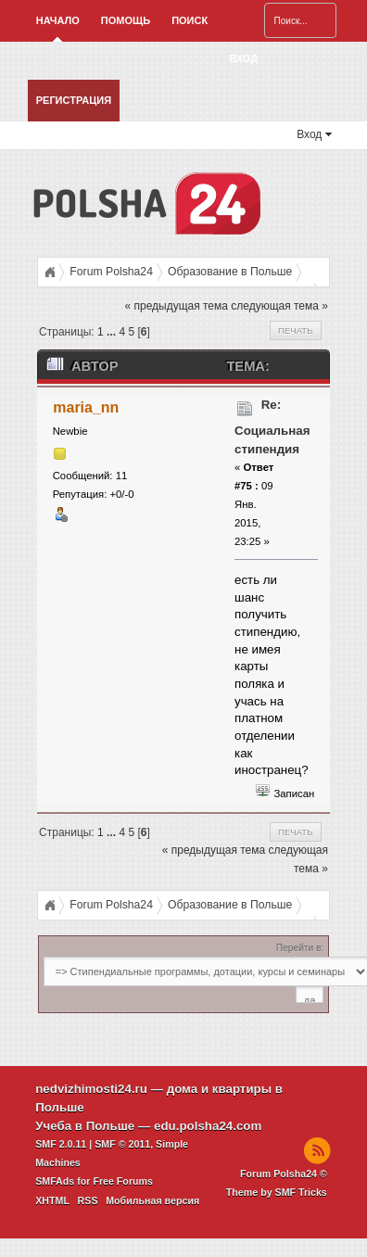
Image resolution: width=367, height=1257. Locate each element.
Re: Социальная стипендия (272, 427)
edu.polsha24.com (207, 1126)
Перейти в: (299, 948)
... (113, 331)
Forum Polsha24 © (283, 1173)
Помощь (125, 20)
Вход (243, 58)
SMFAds (54, 1181)
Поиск (189, 20)
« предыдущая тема (176, 305)
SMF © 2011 (122, 1143)
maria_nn (86, 407)
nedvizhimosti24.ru (91, 1089)
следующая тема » (279, 305)
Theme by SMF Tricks (276, 1192)
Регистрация (73, 100)
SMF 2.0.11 (60, 1143)
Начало (58, 20)
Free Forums (123, 1181)
